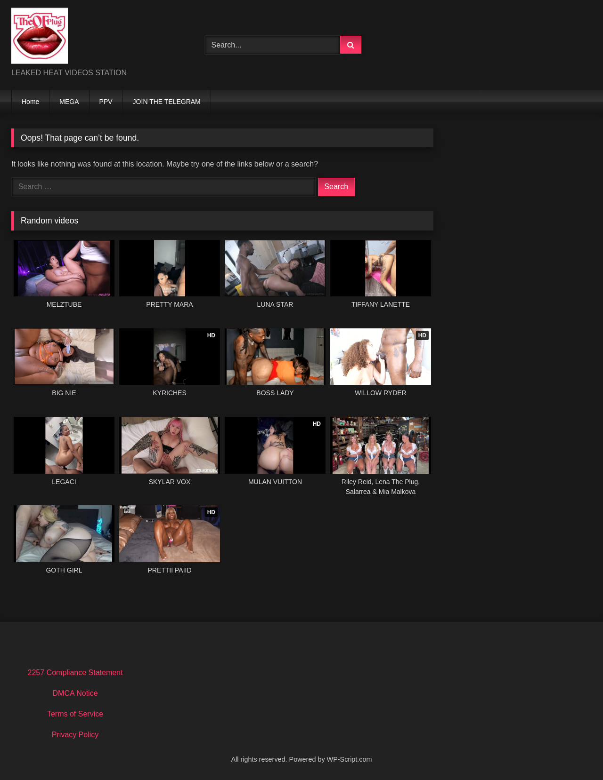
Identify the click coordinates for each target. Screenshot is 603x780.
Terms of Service (75, 714)
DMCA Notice (75, 693)
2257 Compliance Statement (75, 673)
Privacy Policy (75, 735)
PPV (106, 101)
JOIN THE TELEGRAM (167, 101)
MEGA (69, 101)
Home (30, 101)
